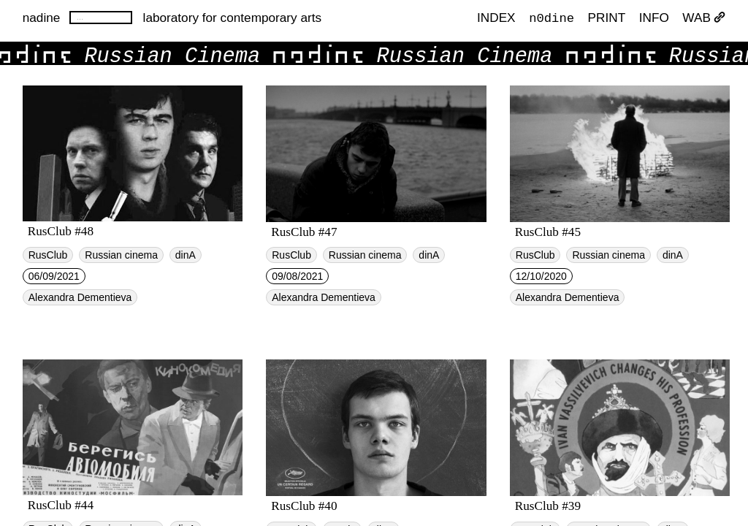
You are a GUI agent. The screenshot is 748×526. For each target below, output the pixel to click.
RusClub (48, 255)
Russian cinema (121, 255)
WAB (703, 17)
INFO (654, 17)
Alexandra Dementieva (80, 297)
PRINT (607, 17)
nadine (42, 17)
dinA (185, 255)
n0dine (551, 17)
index (496, 17)
